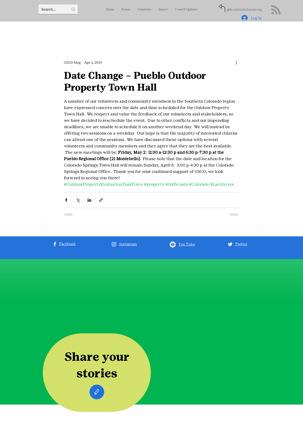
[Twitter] (230, 244)
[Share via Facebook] (66, 200)
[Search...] (51, 9)
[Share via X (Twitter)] (78, 200)
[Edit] (96, 392)
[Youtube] (173, 244)
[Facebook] (55, 244)
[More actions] (236, 62)
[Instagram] (114, 244)
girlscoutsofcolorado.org (244, 9)
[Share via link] (101, 200)
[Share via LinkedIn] (89, 200)
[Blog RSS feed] (276, 10)
